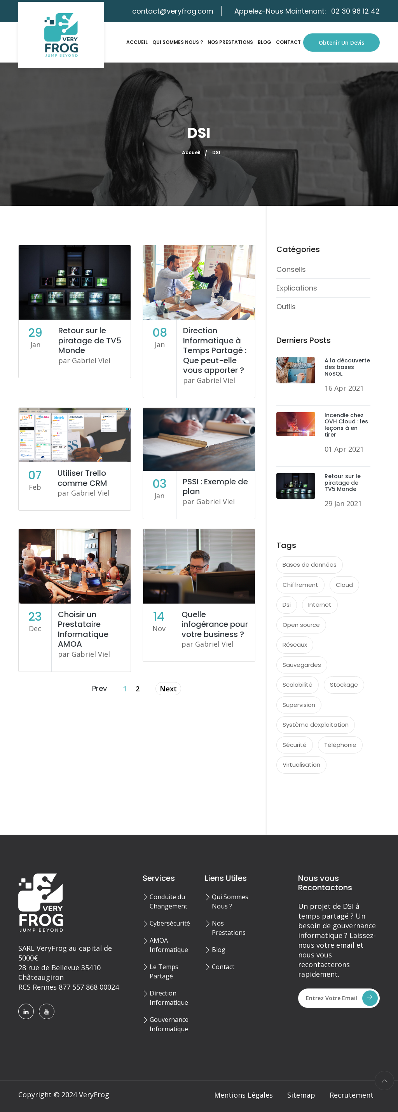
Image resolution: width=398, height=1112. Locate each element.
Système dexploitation (316, 724)
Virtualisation (301, 764)
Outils (286, 306)
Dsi (287, 604)
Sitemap (301, 1095)
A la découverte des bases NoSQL (347, 367)
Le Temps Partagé (164, 971)
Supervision (299, 705)
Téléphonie (340, 745)
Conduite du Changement (168, 901)
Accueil (137, 42)
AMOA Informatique (169, 945)
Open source (301, 625)
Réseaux (295, 644)
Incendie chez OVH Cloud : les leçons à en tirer (346, 425)
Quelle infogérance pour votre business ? (215, 624)
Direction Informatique (169, 998)
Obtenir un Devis (341, 42)
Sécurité (295, 745)
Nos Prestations (230, 42)
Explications (296, 288)
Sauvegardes (302, 665)
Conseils (291, 269)
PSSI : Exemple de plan (215, 486)
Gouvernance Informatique (169, 1024)
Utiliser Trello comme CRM (82, 478)
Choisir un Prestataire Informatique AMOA (83, 629)
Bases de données (310, 564)
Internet (320, 604)
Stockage (344, 684)
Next (168, 688)
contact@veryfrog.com (172, 11)
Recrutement (352, 1095)
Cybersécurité (170, 923)
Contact (288, 42)
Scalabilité (297, 684)
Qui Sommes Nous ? (177, 42)
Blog (264, 42)
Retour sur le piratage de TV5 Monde (89, 340)
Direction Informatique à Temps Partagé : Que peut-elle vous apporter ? (214, 350)
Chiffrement (300, 585)
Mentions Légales (243, 1095)
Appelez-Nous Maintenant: (307, 11)
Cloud (344, 585)
